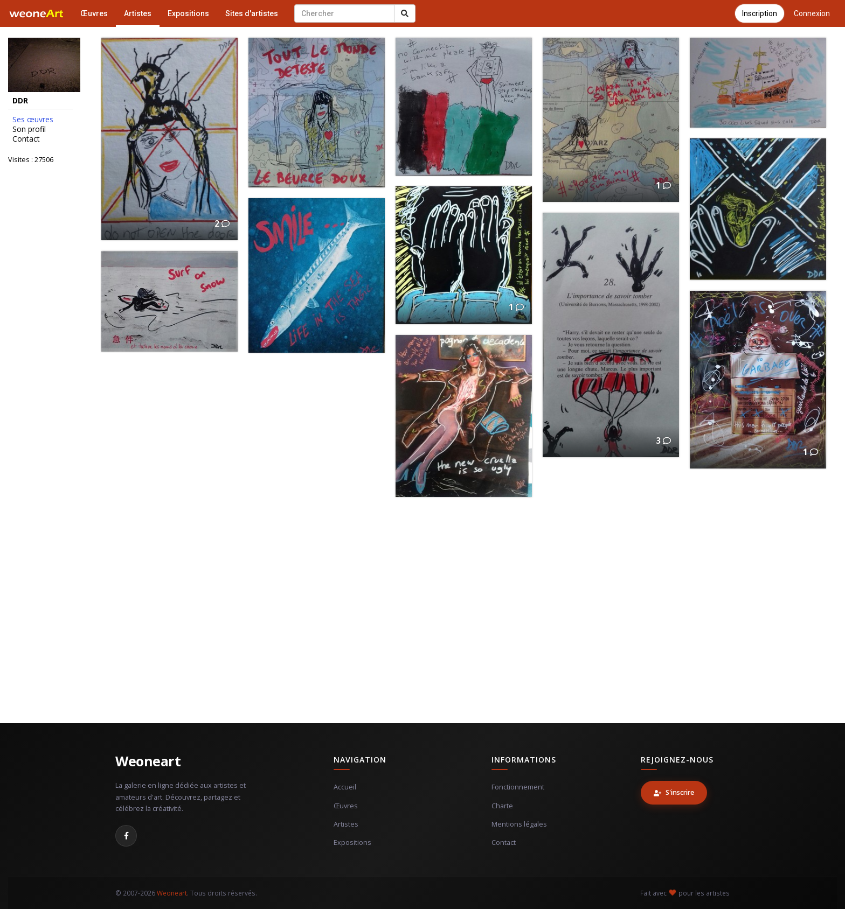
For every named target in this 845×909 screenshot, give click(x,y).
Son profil (29, 129)
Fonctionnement (517, 787)
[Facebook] (126, 836)
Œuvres (94, 13)
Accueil (345, 787)
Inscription (759, 13)
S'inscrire (674, 792)
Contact (26, 139)
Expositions (188, 13)
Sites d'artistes (251, 13)
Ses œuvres (32, 119)
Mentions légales (519, 824)
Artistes (137, 13)
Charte (502, 805)
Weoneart (148, 761)
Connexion (812, 13)
